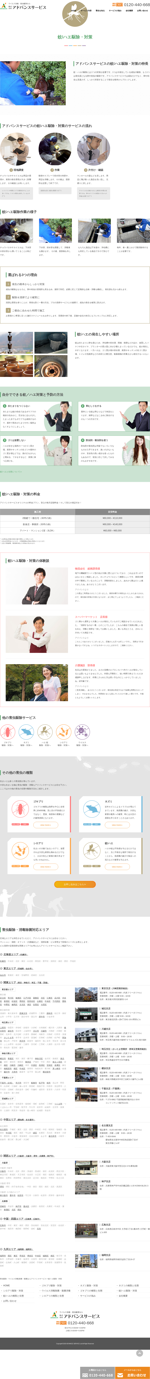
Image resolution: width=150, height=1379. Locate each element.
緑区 (35, 1174)
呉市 (39, 1269)
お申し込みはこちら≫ (75, 925)
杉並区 (15, 1042)
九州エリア (18, 1290)
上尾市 (3, 1068)
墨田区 (22, 1042)
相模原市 (8, 1109)
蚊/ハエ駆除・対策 (128, 1331)
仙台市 (3, 1016)
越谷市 (11, 1072)
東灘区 (7, 1250)
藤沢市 (7, 1113)
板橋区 (18, 1039)
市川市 (18, 1124)
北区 (43, 1039)
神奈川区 (39, 1099)
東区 (16, 1296)
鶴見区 (28, 1103)
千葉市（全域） (7, 1124)
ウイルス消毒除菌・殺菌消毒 (56, 1331)
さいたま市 (9, 1078)
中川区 (9, 1174)
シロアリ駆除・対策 (13, 1331)
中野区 (7, 1045)
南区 (6, 1106)
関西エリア (29, 1196)
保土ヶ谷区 (57, 1103)
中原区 (34, 1106)
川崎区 (20, 1106)
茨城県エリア (7, 1139)
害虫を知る (100, 11)
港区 (29, 1045)
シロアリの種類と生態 (53, 1336)
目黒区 (36, 1045)
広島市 (3, 1266)
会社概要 (129, 11)
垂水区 (26, 1247)
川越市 (44, 1072)
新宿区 (7, 1042)
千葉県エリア (7, 1118)
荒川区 (11, 1039)
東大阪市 (4, 1236)
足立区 (3, 1039)
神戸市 (18, 1247)
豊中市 (13, 1236)
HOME (74, 11)
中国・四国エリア (22, 1259)
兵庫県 (5, 1242)
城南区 (46, 1296)
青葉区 (11, 1099)
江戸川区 (27, 1039)
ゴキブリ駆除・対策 (52, 1326)
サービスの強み (115, 11)
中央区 (48, 1042)
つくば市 (58, 1145)
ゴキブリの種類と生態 (91, 1331)
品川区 (57, 1039)
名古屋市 (4, 1170)
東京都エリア (7, 1030)
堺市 (2, 1227)
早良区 (22, 1296)
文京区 (22, 1045)
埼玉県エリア (7, 1063)
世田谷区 (31, 1042)
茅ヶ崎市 (56, 1109)
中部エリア (19, 1160)
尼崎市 (3, 1247)
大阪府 (5, 1203)
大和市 (15, 1113)
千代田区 (56, 1042)
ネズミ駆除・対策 (89, 1326)
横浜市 (3, 1099)
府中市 (42, 1057)
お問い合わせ (142, 11)
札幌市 (3, 1002)
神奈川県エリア (8, 1094)
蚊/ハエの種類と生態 (13, 1336)
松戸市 (42, 1124)
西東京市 (23, 1054)
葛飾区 (36, 1039)
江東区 (49, 1039)
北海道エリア (15, 995)
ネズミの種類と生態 (129, 1326)
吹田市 (20, 1236)
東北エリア (18, 1009)
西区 (19, 1250)
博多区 (30, 1296)
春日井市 (52, 1177)
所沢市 (22, 1082)
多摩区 (57, 1106)
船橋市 (34, 1124)
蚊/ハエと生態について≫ (11, 512)
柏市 (49, 1124)
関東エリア (26, 1023)
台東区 (40, 1042)
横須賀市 (47, 1113)
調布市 (49, 1054)
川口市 (36, 1072)
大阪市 (3, 1212)
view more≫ (45, 866)
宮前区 (49, 1106)
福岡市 (3, 1296)
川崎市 (13, 1106)
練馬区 (15, 1045)
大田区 (44, 1045)
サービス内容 (86, 11)
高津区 (42, 1106)
